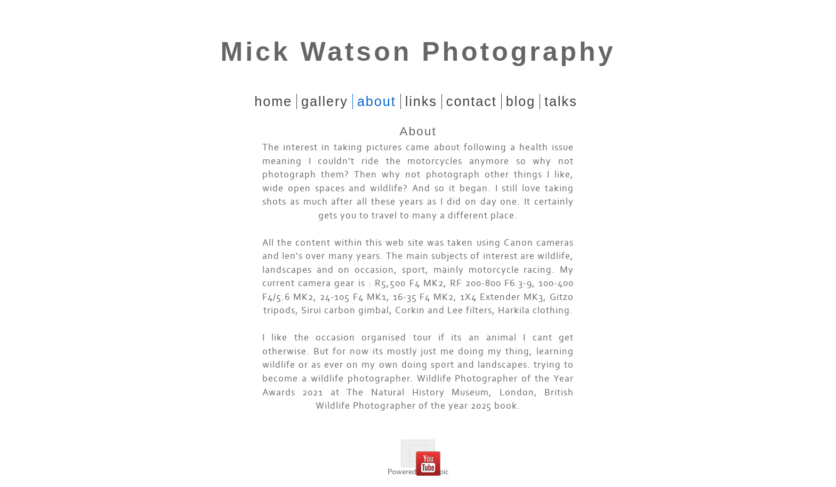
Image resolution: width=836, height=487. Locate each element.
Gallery (324, 101)
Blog (520, 101)
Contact (471, 101)
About (376, 101)
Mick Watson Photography (418, 52)
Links (421, 101)
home (273, 101)
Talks (560, 101)
